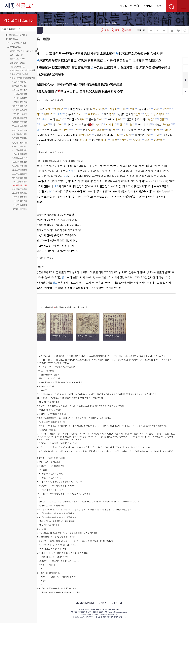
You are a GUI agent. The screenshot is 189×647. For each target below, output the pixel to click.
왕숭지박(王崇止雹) (19, 166)
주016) (51, 439)
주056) (51, 609)
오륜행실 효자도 (14, 47)
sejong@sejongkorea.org (130, 636)
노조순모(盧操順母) (19, 174)
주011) (51, 419)
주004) (51, 389)
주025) (51, 486)
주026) (51, 490)
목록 (185, 60)
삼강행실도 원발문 (17, 63)
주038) (51, 537)
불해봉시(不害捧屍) (19, 162)
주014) (51, 431)
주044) (51, 561)
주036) (51, 530)
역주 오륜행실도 (11, 39)
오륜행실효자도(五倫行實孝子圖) (22, 78)
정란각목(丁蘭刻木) (19, 114)
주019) (51, 454)
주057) (51, 612)
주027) (51, 494)
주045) (51, 565)
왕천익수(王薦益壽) (19, 189)
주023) (51, 475)
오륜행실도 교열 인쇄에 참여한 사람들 (25, 70)
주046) (51, 569)
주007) (51, 401)
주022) (51, 471)
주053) (51, 597)
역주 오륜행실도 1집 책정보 (16, 35)
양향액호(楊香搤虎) (19, 143)
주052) (51, 593)
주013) (51, 427)
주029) (51, 502)
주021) (51, 467)
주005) (51, 393)
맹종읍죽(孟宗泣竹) (19, 126)
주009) (51, 409)
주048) (51, 577)
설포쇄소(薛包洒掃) (19, 102)
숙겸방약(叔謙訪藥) (19, 154)
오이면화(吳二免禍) (19, 185)
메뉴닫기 (40, 30)
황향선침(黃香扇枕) (19, 110)
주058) (51, 616)
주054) (51, 601)
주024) (51, 482)
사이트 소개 (128, 627)
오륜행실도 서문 (16, 55)
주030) (51, 506)
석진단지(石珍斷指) (19, 205)
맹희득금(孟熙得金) (19, 178)
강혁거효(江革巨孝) (19, 98)
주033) (51, 518)
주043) (51, 557)
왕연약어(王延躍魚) (19, 138)
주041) (51, 549)
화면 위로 (185, 91)
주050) (51, 585)
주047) (51, 573)
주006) (51, 397)
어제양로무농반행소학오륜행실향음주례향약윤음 (29, 51)
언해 (115, 30)
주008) (51, 405)
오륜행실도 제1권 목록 (19, 74)
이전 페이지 (185, 68)
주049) (51, 581)
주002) (51, 378)
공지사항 (147, 5)
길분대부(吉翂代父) (19, 158)
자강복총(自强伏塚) (19, 201)
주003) (51, 385)
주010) (51, 413)
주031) (51, 510)
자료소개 (141, 30)
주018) (51, 447)
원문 (105, 30)
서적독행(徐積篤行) (19, 182)
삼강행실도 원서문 (17, 59)
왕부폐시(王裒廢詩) (19, 122)
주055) (51, 605)
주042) (51, 553)
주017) (51, 443)
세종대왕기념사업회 (129, 5)
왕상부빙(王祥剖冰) (19, 130)
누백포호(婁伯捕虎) (19, 197)
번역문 (126, 30)
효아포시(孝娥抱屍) (19, 106)
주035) (51, 526)
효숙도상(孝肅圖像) (19, 170)
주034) (51, 522)
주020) (51, 458)
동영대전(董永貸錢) (19, 118)
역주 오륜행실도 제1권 (16, 43)
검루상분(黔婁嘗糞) (19, 150)
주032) (51, 514)
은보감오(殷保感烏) (19, 209)
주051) (51, 589)
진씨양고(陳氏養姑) (19, 94)
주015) (51, 435)
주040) (51, 545)
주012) (51, 423)
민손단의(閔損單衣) (19, 82)
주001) (51, 371)
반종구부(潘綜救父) (19, 146)
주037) (51, 533)
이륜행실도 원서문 (17, 66)
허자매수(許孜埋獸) (19, 134)
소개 (159, 5)
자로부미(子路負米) (19, 86)
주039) (51, 541)
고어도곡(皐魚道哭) (19, 90)
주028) (51, 498)
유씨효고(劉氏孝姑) (19, 193)
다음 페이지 (185, 80)
